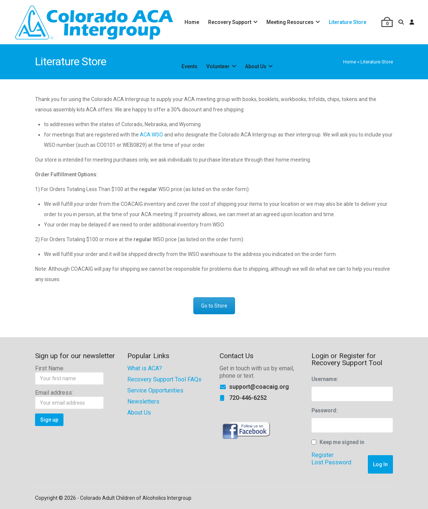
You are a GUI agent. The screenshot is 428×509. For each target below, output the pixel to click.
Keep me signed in (342, 442)
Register (322, 454)
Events (189, 66)
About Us (255, 66)
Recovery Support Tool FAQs (164, 379)
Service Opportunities (155, 390)
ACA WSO (151, 135)
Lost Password (331, 462)
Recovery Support (229, 22)
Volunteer (218, 66)
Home (191, 22)
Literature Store (347, 22)
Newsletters (143, 401)
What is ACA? (144, 368)
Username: (324, 379)
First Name (49, 368)
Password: (324, 410)
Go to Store (214, 306)
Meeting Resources (290, 22)
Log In (380, 464)
